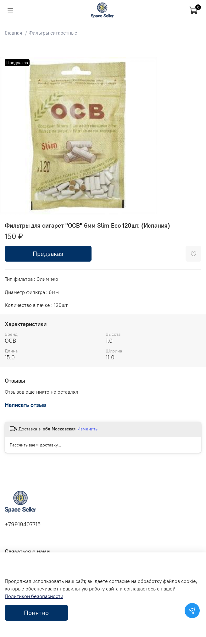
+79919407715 (23, 524)
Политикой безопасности (34, 596)
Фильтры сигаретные (53, 33)
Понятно (36, 613)
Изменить (87, 429)
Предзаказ (48, 254)
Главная (13, 33)
